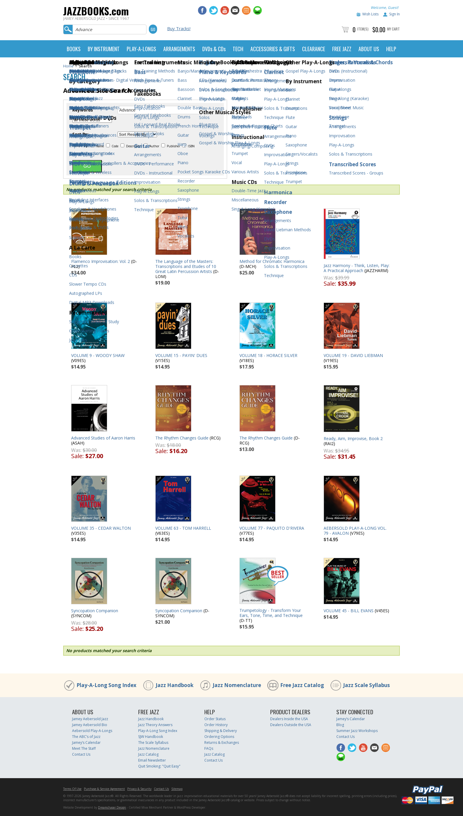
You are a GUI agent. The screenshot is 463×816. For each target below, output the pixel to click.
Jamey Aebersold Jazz (90, 718)
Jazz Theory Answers (155, 724)
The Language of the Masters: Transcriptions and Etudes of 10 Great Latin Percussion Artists (185, 266)
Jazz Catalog (148, 754)
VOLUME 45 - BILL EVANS (349, 610)
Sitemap (176, 789)
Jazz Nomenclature (237, 685)
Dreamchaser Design (112, 807)
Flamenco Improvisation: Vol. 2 (100, 261)
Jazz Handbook (174, 685)
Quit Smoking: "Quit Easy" (159, 766)
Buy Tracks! (178, 28)
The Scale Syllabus (153, 742)
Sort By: (80, 134)
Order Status (215, 718)
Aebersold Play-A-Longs (92, 730)
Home (68, 66)
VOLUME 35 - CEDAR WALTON (101, 528)
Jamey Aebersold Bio (89, 724)
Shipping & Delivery (220, 730)
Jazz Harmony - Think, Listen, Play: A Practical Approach (356, 268)
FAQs (208, 748)
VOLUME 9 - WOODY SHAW (98, 355)
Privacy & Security (139, 789)
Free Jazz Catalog (302, 685)
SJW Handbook (150, 736)
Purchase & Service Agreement (104, 789)
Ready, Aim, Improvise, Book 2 (353, 438)
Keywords (82, 110)
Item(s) (363, 28)
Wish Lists (370, 14)
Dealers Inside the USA (289, 718)
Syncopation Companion (94, 610)
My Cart (393, 28)
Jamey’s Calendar (86, 742)
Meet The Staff (84, 748)
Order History (216, 724)
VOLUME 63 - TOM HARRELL (183, 528)
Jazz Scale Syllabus (366, 685)
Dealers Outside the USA (290, 724)
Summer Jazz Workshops (357, 730)
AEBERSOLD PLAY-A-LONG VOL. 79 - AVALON (355, 530)
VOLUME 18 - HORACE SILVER (268, 355)
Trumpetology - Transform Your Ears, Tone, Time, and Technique (271, 612)
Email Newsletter (152, 760)
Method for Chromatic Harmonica (271, 261)
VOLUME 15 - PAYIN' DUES (181, 355)
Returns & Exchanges (221, 742)
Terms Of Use (72, 789)
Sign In (394, 14)
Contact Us (81, 754)
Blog (340, 724)
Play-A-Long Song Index (106, 685)
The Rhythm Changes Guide (181, 438)
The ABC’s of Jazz (86, 736)
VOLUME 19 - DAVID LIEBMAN (353, 355)
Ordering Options (219, 736)
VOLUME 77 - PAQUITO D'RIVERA (271, 528)
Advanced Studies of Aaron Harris (103, 438)
